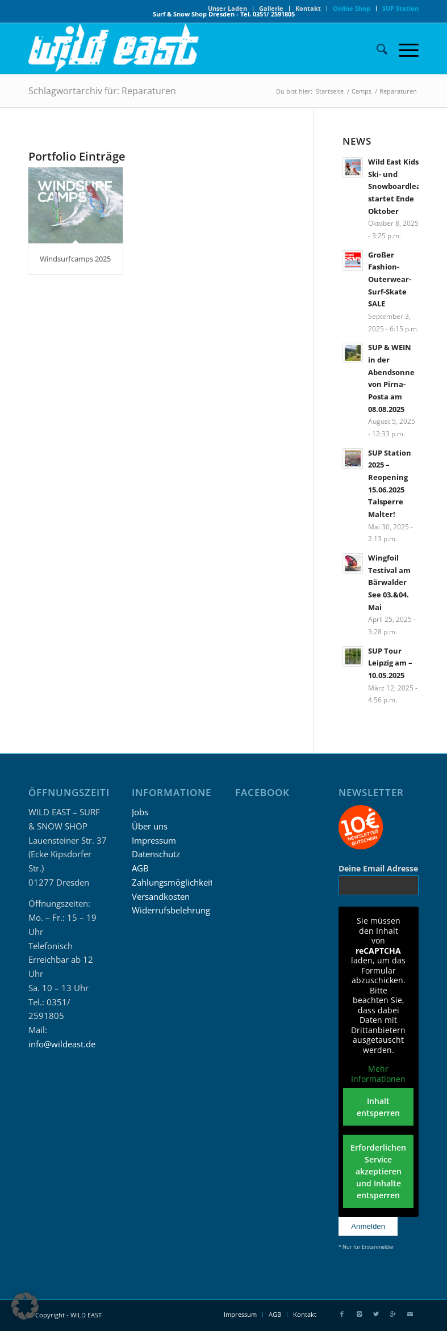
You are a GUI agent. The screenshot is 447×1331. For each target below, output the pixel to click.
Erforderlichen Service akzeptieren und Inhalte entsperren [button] (379, 1171)
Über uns (150, 826)
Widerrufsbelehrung (171, 910)
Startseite (330, 91)
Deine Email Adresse (378, 868)
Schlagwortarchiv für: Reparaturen (102, 91)
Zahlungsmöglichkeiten (177, 882)
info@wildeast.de (61, 1044)
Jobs (140, 812)
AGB (140, 868)
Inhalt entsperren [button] (378, 1107)
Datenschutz (156, 854)
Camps (361, 91)
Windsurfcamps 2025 (75, 259)
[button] (25, 1306)
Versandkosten (161, 896)
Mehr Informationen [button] (379, 1074)
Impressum (154, 840)
